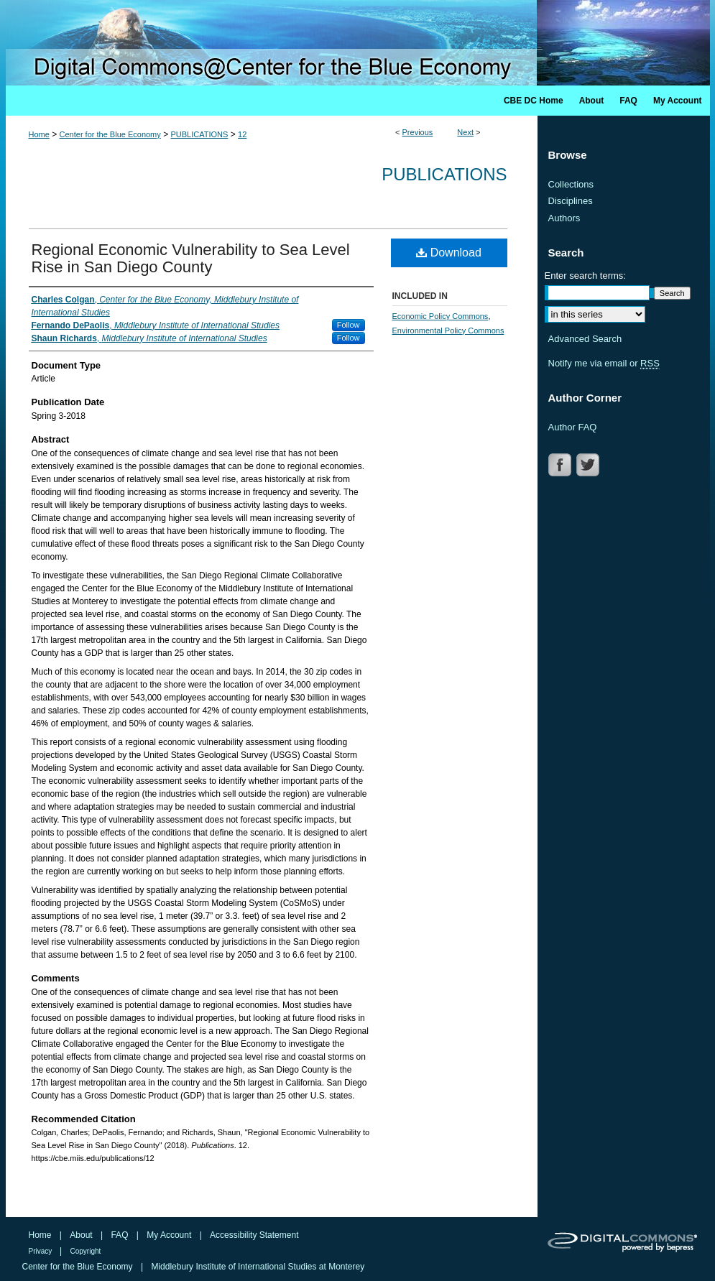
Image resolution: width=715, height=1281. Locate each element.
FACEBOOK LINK (561, 464)
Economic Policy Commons (440, 316)
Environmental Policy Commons (448, 330)
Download (448, 252)
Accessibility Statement (254, 1235)
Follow (348, 324)
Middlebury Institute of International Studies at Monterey (257, 1267)
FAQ (120, 1235)
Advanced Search (585, 338)
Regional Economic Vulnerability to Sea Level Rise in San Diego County (191, 258)
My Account (170, 1235)
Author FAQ (572, 427)
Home (39, 134)
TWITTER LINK (589, 464)
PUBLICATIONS (200, 134)
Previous (417, 132)
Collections (571, 184)
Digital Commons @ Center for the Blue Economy (358, 42)
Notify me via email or (604, 363)
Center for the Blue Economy (110, 134)
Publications (444, 174)
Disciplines (570, 200)
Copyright (85, 1251)
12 (242, 134)
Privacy (42, 1251)
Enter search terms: (585, 275)
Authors (564, 218)
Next (465, 132)
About (82, 1235)
